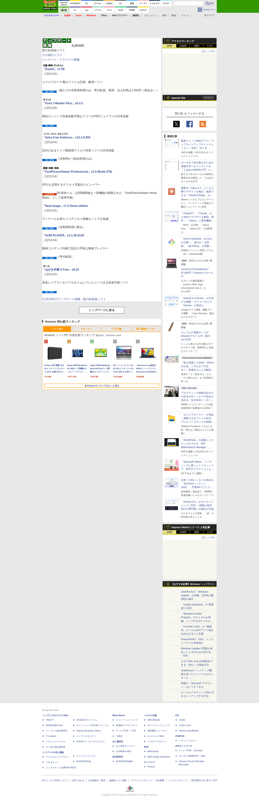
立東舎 (119, 736)
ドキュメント (150, 15)
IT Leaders (51, 736)
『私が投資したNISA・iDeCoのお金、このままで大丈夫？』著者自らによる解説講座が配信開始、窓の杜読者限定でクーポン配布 (197, 369)
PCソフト (86, 328)
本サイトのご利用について (55, 780)
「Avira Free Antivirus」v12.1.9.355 (66, 137)
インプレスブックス (86, 756)
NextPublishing (83, 761)
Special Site (178, 97)
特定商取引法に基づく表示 (204, 780)
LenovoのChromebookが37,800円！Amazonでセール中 (197, 273)
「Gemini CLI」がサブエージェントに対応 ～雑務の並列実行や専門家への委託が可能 (197, 505)
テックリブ (149, 762)
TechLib (151, 766)
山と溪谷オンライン (125, 746)
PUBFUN (179, 736)
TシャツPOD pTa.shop (190, 750)
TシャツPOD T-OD (126, 730)
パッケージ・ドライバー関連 (61, 59)
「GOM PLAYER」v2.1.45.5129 (63, 235)
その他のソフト (52, 55)
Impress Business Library (88, 730)
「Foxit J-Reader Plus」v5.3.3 (62, 103)
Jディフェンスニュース (158, 725)
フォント (185, 15)
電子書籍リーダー (146, 328)
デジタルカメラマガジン (58, 757)
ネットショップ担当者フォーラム (92, 725)
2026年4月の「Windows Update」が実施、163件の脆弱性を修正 (197, 595)
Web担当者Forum (54, 725)
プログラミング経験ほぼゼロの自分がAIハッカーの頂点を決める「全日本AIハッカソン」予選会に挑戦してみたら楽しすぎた (197, 400)
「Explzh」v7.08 (53, 69)
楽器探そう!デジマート (127, 725)
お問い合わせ (78, 780)
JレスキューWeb (155, 736)
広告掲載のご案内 (97, 780)
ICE (177, 715)
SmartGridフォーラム (86, 720)
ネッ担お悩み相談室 (55, 747)
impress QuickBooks (189, 730)
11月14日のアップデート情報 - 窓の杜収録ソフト (74, 299)
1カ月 (210, 46)
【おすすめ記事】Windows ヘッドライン (193, 584)
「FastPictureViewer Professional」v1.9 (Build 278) (77, 171)
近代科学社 (117, 757)
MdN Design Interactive (158, 757)
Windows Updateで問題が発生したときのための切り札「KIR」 (197, 652)
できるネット (52, 762)
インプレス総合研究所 (56, 730)
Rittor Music (118, 715)
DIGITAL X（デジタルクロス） (91, 741)
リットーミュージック (127, 720)
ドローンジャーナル (55, 741)
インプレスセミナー (86, 736)
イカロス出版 (150, 715)
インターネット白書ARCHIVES (61, 767)
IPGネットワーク (183, 746)
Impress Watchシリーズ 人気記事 (190, 527)
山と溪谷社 (117, 741)
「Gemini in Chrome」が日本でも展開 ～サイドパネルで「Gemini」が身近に (197, 302)
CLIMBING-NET (123, 751)
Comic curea (185, 725)
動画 (174, 15)
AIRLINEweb (153, 720)
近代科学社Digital (124, 761)
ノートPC (57, 328)
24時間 (183, 46)
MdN (146, 747)
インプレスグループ (178, 780)
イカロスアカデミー (157, 741)
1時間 (169, 46)
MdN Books (153, 751)
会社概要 (160, 780)
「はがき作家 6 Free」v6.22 (60, 269)
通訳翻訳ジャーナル (157, 730)
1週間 (196, 46)
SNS (164, 15)
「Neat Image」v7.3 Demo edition (65, 205)
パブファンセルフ (187, 740)
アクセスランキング (182, 41)
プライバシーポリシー (141, 780)
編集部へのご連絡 (118, 780)
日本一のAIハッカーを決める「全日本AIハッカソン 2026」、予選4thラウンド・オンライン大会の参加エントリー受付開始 (197, 487)
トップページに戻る (102, 310)
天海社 (182, 720)
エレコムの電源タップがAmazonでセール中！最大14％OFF (195, 336)
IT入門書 (116, 328)
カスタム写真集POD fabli (192, 756)
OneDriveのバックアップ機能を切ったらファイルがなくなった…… (197, 674)
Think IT (50, 720)
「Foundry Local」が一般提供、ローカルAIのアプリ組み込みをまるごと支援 (197, 630)
